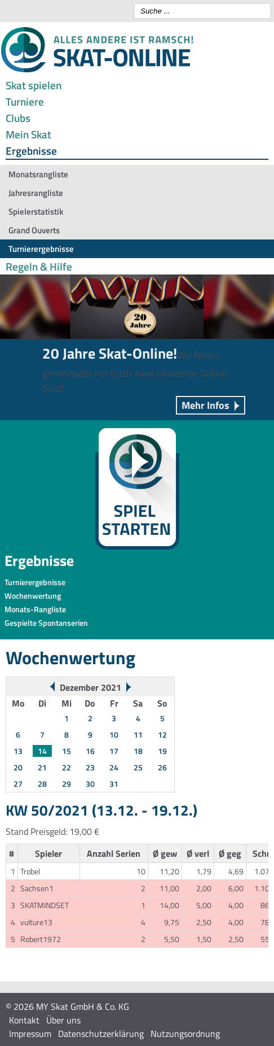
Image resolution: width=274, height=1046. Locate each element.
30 (90, 784)
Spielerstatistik (35, 211)
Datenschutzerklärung (101, 1033)
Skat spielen (33, 85)
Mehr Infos (205, 405)
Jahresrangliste (35, 192)
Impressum (30, 1033)
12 (162, 734)
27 (18, 784)
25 (138, 767)
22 (66, 767)
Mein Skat (28, 134)
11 (138, 734)
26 (162, 767)
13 (18, 751)
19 (162, 751)
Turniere (25, 101)
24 (113, 767)
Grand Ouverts (34, 230)
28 (42, 784)
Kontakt (24, 1020)
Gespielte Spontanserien (46, 623)
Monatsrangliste (38, 174)
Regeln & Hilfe (39, 266)
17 (113, 751)
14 (42, 751)
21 (42, 767)
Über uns (63, 1020)
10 (113, 734)
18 (138, 751)
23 (90, 767)
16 (90, 751)
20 (18, 767)
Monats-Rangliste (35, 609)
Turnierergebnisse (41, 248)
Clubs (18, 118)
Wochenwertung (33, 596)
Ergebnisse (31, 150)
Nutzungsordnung (185, 1033)
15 (66, 751)
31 (113, 784)
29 (66, 784)
